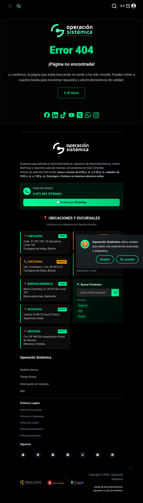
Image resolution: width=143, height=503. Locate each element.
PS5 (80, 312)
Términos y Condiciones (32, 416)
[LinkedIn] (112, 455)
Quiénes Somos (29, 369)
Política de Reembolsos (31, 429)
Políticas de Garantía (30, 435)
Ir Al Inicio (71, 93)
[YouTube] (68, 455)
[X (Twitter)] (98, 455)
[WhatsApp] (23, 455)
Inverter (81, 318)
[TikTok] (83, 455)
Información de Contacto (34, 384)
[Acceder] (133, 6)
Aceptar (105, 259)
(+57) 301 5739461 (47, 194)
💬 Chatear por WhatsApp (71, 202)
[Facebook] (38, 455)
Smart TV (82, 307)
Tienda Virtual (28, 376)
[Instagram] (53, 455)
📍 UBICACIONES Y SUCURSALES (71, 218)
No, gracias (127, 259)
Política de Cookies (29, 422)
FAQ (22, 391)
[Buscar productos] (94, 294)
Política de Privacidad (31, 410)
